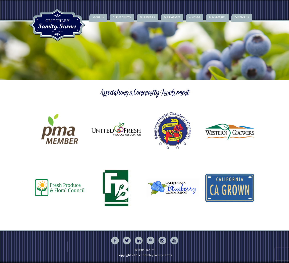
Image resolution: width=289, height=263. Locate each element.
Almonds (194, 17)
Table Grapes (172, 17)
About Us (98, 17)
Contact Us (242, 17)
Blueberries (147, 17)
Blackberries (217, 17)
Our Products (122, 17)
